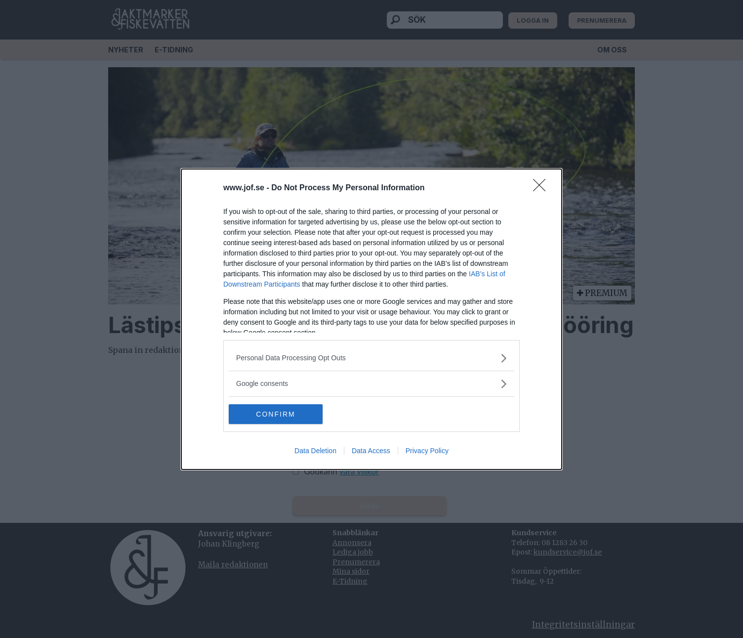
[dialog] (371, 319)
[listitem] (371, 358)
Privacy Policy (427, 451)
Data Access (371, 451)
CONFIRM (275, 414)
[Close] (542, 188)
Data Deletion (315, 451)
